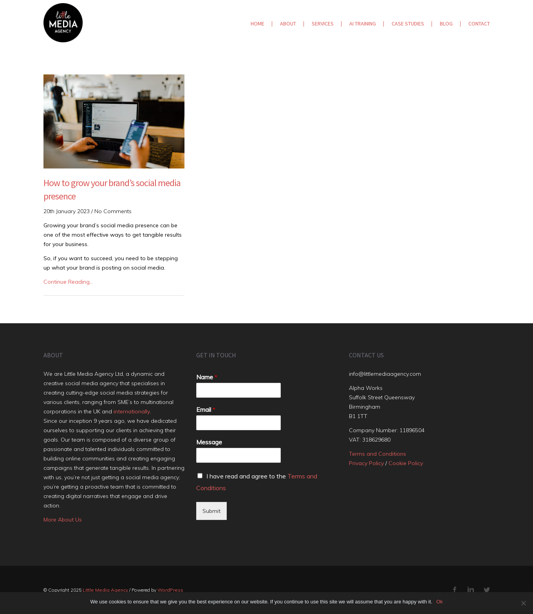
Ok (439, 602)
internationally (132, 411)
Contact (479, 23)
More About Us (62, 519)
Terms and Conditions (377, 453)
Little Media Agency (105, 590)
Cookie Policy (405, 463)
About (288, 23)
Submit (211, 510)
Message (209, 442)
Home (257, 23)
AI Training (362, 23)
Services (323, 23)
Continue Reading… (68, 281)
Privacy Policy (366, 463)
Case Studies (408, 23)
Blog (446, 23)
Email (205, 409)
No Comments (113, 211)
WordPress (170, 590)
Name (206, 377)
